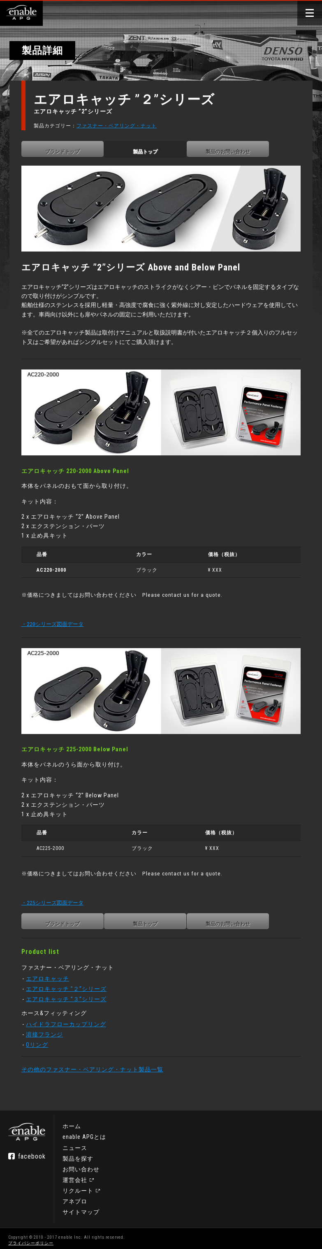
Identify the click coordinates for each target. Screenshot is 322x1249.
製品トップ (149, 152)
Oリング (41, 1035)
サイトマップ (81, 1208)
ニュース (75, 1143)
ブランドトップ (67, 152)
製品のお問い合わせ (232, 152)
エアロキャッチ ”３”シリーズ (70, 990)
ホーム (72, 1122)
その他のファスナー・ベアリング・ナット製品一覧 (97, 1060)
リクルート (78, 1186)
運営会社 (75, 1176)
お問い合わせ (81, 1165)
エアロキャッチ (52, 970)
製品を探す (78, 1154)
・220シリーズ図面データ (57, 618)
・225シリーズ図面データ (57, 894)
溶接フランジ (48, 1026)
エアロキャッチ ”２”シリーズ (70, 980)
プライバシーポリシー (30, 1239)
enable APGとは (84, 1133)
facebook (32, 1152)
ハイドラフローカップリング (70, 1015)
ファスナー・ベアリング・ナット (121, 126)
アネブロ (75, 1197)
